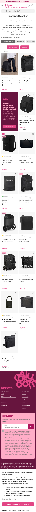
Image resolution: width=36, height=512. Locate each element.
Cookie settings (26, 400)
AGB (2, 394)
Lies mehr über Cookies (9, 499)
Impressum (4, 405)
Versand (3, 403)
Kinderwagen (6, 21)
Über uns (24, 408)
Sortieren (24, 47)
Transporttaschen (7, 41)
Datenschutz (25, 397)
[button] (2, 5)
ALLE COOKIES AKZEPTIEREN (18, 504)
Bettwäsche (20, 41)
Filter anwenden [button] (13, 47)
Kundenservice (5, 391)
